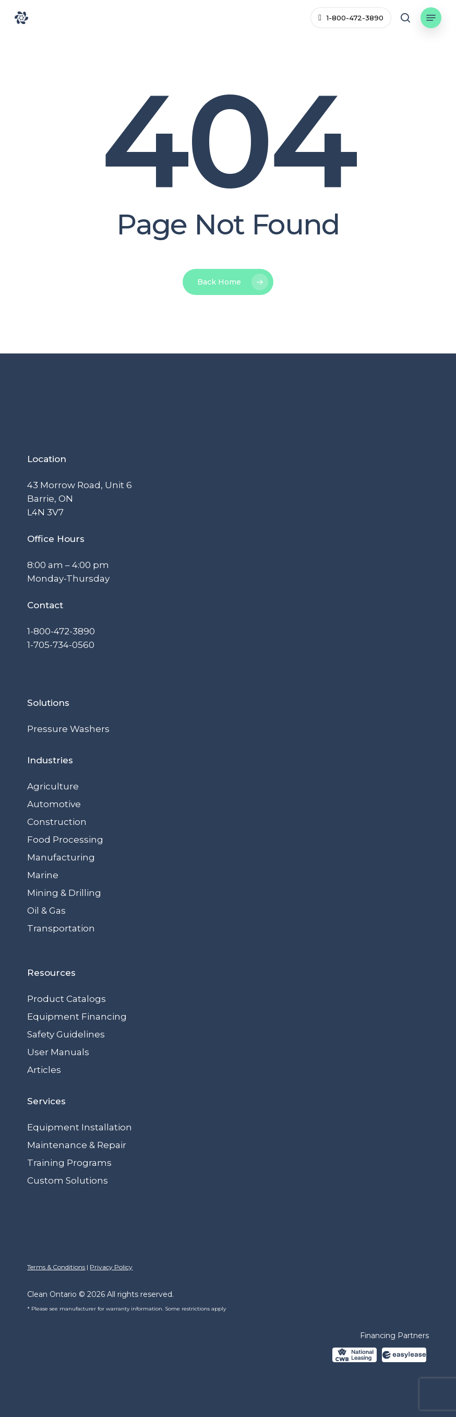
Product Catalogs (66, 999)
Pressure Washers (68, 729)
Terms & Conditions (56, 1267)
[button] (431, 18)
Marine (42, 875)
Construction (57, 822)
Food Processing (65, 839)
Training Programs (69, 1163)
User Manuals (58, 1052)
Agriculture (53, 786)
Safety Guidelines (66, 1034)
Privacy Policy (111, 1267)
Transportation (61, 928)
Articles (44, 1070)
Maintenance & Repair (76, 1145)
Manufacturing (61, 857)
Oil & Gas (46, 910)
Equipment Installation (79, 1127)
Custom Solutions (67, 1180)
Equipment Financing (77, 1016)
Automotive (54, 804)
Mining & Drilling (64, 893)
